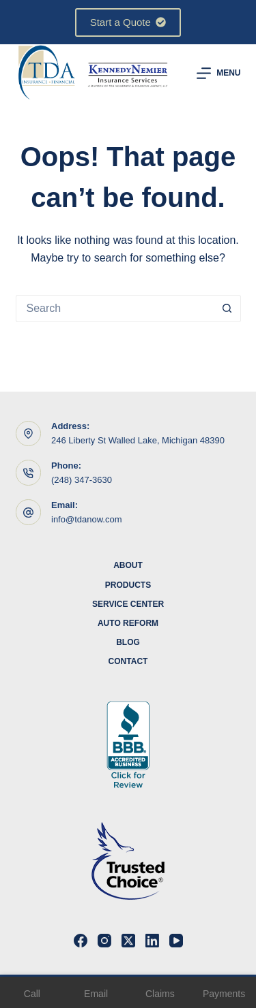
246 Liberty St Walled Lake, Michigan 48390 (138, 440)
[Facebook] (80, 940)
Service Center (128, 604)
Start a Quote (128, 22)
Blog (128, 642)
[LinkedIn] (152, 940)
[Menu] (218, 73)
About (128, 565)
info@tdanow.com (86, 519)
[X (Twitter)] (128, 940)
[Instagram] (104, 940)
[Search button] (227, 308)
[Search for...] (115, 308)
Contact (128, 661)
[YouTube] (176, 940)
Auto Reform (128, 623)
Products (128, 585)
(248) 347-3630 (81, 480)
